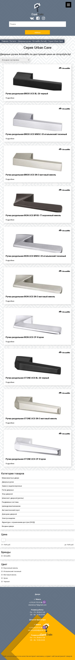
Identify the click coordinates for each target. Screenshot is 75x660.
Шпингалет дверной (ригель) (13, 498)
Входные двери (8, 526)
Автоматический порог (11, 510)
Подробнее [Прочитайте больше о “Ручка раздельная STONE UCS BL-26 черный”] (10, 382)
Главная (5, 41)
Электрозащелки (8, 518)
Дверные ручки (24, 41)
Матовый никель (10, 575)
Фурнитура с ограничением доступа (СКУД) (18, 522)
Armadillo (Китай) (39, 41)
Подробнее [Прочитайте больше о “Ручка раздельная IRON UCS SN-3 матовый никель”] (10, 301)
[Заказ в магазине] (15, 60)
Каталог (13, 41)
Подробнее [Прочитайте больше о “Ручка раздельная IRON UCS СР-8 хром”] (10, 342)
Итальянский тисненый (12, 571)
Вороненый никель (11, 568)
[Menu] (68, 5)
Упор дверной (7, 494)
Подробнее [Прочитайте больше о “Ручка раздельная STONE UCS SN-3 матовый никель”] (10, 423)
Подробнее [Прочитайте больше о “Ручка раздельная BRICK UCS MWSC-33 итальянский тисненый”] (10, 139)
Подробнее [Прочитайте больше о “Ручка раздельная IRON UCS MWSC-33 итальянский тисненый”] (10, 260)
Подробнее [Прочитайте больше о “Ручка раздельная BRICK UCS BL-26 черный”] (10, 98)
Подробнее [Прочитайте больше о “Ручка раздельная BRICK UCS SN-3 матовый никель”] (10, 179)
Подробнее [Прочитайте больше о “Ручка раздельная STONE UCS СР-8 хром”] (10, 464)
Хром (6, 578)
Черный (7, 581)
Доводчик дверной (9, 514)
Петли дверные (8, 490)
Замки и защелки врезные (12, 486)
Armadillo (7, 556)
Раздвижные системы (10, 502)
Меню (38, 33)
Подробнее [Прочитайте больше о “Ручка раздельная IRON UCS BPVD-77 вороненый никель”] (10, 220)
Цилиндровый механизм (11, 506)
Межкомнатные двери (10, 478)
